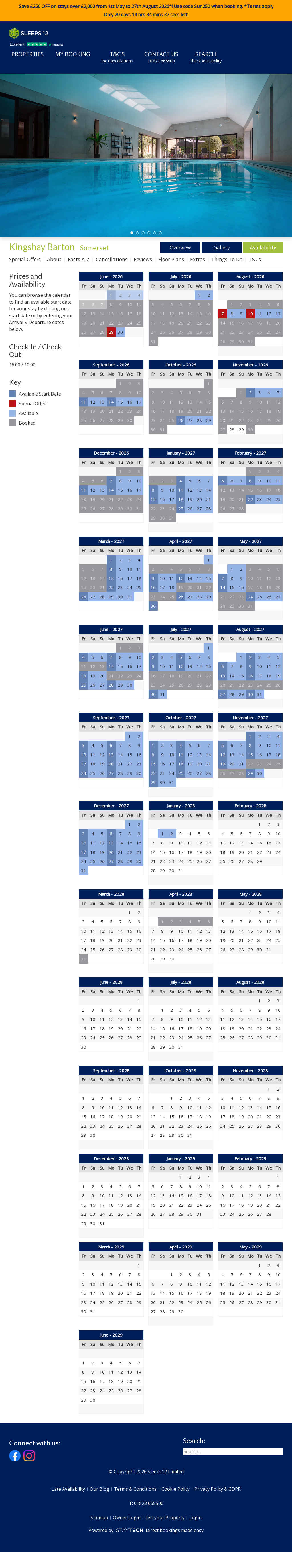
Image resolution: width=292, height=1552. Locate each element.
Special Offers (25, 259)
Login (195, 1517)
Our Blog (99, 1489)
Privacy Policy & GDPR (217, 1489)
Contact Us (161, 57)
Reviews (143, 259)
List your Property (164, 1517)
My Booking (72, 54)
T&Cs (255, 259)
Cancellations (111, 259)
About (54, 259)
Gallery (222, 247)
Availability (263, 247)
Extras (197, 259)
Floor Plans (171, 259)
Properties (27, 54)
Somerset (94, 247)
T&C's (117, 57)
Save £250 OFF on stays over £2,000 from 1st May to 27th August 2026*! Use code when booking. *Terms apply (146, 10)
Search (206, 57)
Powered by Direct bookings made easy (145, 1530)
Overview (180, 247)
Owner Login (127, 1517)
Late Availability (68, 1489)
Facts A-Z (79, 259)
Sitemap (99, 1517)
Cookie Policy (175, 1489)
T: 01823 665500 (146, 1503)
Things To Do (226, 259)
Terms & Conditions (135, 1489)
